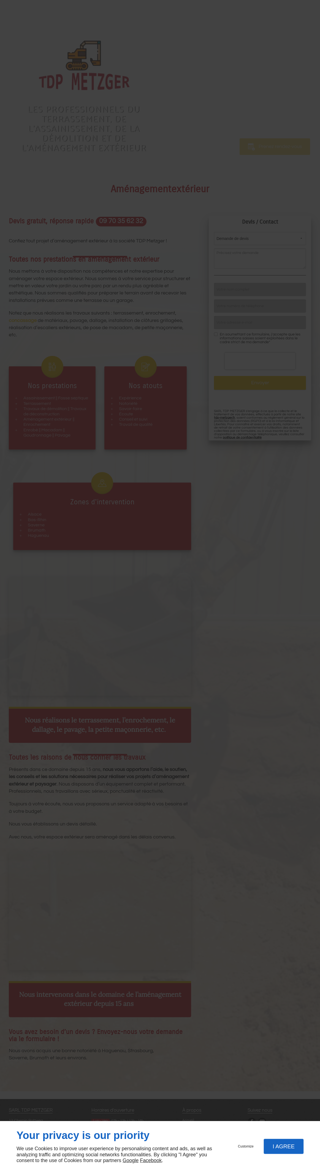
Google (131, 1160)
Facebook (151, 1160)
